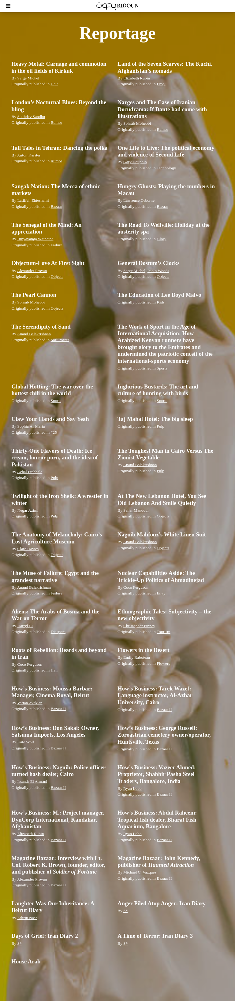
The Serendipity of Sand (40, 326)
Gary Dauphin (135, 162)
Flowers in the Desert (144, 650)
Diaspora (58, 631)
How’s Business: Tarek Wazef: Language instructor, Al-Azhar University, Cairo (155, 695)
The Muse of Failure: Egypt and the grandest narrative (55, 576)
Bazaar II (58, 708)
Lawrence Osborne (139, 200)
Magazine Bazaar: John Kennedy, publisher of (159, 861)
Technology (166, 168)
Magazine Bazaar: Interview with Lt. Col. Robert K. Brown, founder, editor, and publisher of (58, 865)
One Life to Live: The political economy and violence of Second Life (166, 151)
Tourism (163, 631)
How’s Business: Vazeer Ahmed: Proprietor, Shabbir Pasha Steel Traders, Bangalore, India (157, 774)
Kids (160, 302)
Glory (161, 239)
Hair (54, 84)
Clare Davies (28, 549)
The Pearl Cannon (33, 295)
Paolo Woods (158, 270)
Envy (161, 84)
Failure (56, 245)
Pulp (160, 426)
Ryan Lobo (132, 788)
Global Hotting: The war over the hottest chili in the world (52, 389)
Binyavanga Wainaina (35, 239)
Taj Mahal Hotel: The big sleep (155, 419)
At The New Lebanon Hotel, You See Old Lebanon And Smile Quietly (162, 499)
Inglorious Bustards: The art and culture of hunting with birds (158, 389)
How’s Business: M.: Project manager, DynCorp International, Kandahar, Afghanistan (57, 819)
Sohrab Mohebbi (137, 123)
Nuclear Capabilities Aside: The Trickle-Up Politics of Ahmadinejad (161, 576)
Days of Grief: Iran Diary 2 (44, 936)
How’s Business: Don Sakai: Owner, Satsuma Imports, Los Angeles (55, 731)
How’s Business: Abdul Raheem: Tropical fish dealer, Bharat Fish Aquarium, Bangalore (157, 819)
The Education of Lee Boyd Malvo (159, 295)
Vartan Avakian (29, 703)
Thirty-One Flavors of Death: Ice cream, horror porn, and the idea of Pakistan (54, 457)
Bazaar (56, 206)
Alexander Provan (32, 270)
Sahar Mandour (136, 510)
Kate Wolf (25, 742)
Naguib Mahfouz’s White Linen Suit (162, 534)
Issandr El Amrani (32, 781)
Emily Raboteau (136, 657)
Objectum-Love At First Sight (47, 263)
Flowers (163, 663)
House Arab (25, 961)
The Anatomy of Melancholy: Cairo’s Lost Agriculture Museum (56, 537)
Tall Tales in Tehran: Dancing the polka (59, 148)
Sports (162, 368)
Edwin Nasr (27, 917)
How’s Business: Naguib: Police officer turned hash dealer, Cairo (58, 770)
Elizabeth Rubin (136, 78)
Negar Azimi (27, 510)
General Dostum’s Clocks (149, 263)
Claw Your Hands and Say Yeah (50, 419)
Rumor (56, 122)
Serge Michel (28, 78)
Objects (57, 276)
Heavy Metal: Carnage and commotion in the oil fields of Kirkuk (58, 67)
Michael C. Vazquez (139, 872)
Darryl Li (24, 626)
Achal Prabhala (30, 471)
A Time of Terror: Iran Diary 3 (155, 936)
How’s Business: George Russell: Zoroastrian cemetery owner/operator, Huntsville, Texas (164, 735)
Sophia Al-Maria (31, 426)
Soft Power (60, 339)
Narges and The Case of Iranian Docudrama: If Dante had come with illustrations (162, 109)
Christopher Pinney (139, 626)
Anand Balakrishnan (34, 334)
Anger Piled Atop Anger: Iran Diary (162, 903)
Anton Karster (29, 155)
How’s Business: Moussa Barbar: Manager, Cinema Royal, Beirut (51, 691)
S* (125, 910)
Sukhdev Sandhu (31, 116)
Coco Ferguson (135, 587)
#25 (54, 432)
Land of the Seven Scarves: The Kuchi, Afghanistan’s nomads (165, 67)
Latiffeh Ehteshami (33, 200)
